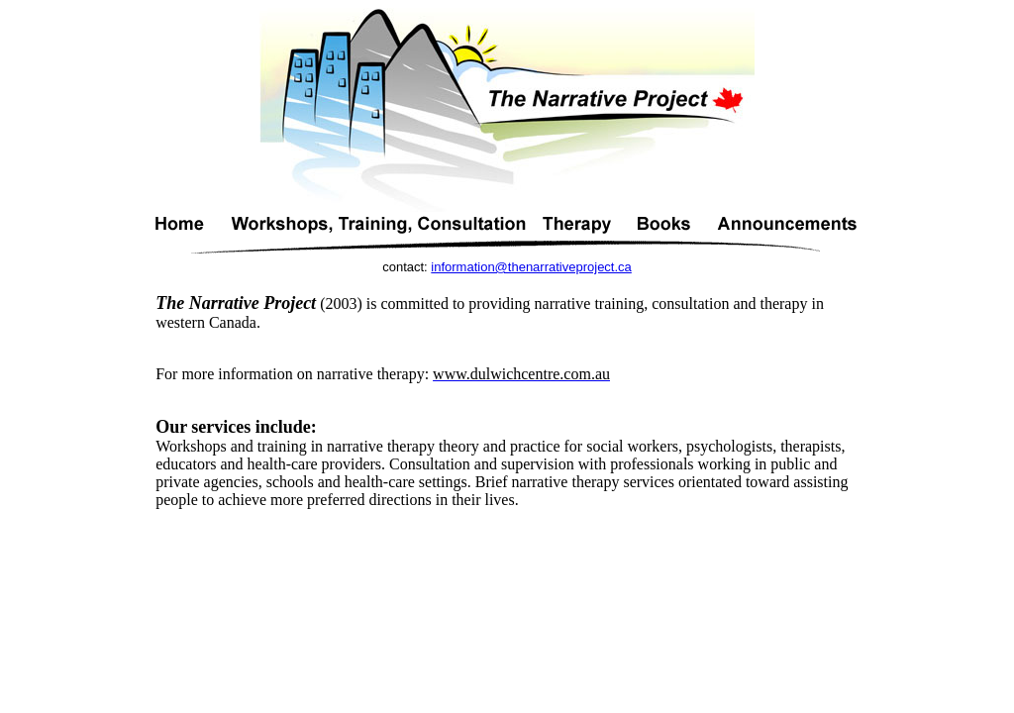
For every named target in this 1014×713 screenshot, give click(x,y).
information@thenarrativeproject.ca (531, 266)
